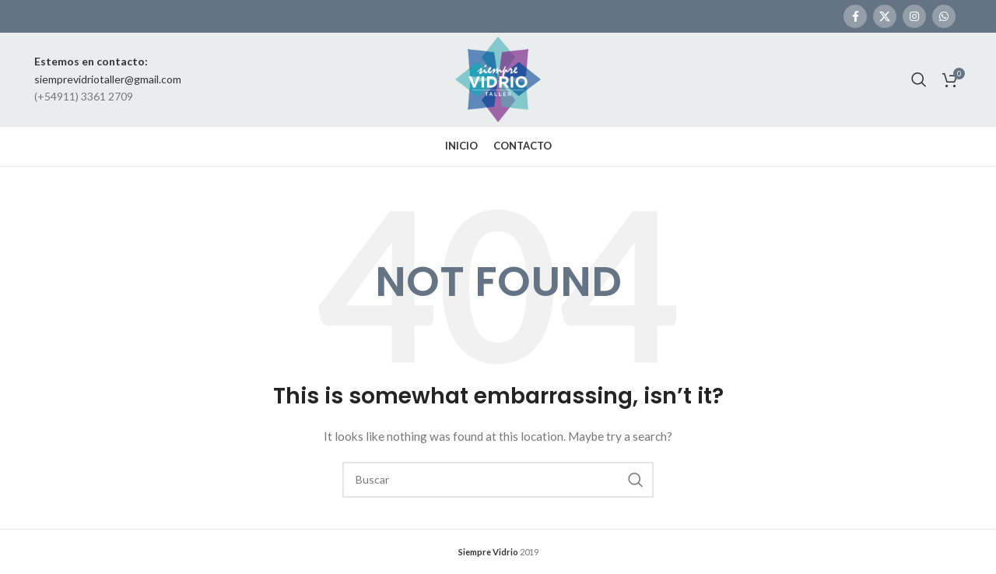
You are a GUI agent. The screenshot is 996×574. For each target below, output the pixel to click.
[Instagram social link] (914, 16)
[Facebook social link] (855, 16)
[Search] (919, 79)
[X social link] (884, 16)
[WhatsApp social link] (944, 16)
